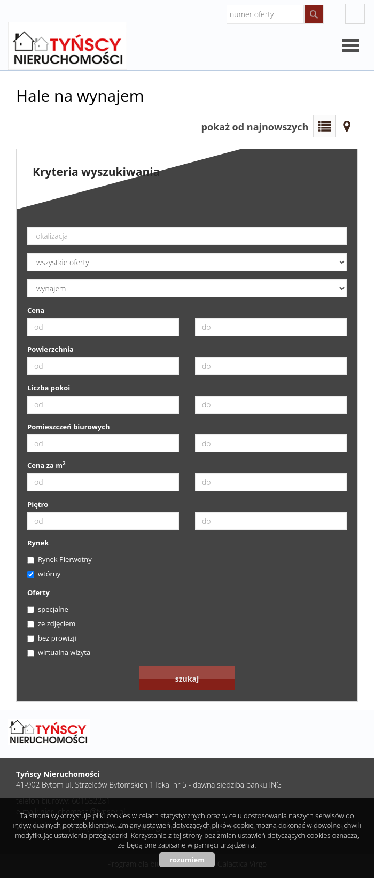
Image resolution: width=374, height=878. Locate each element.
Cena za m (46, 465)
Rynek (38, 543)
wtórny (43, 574)
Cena (35, 310)
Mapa (347, 126)
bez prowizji (51, 638)
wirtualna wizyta (58, 652)
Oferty (38, 592)
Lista (324, 126)
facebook (355, 14)
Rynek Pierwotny (59, 559)
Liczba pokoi (48, 387)
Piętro (37, 504)
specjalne (47, 609)
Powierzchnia (50, 349)
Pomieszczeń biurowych (68, 427)
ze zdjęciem (51, 623)
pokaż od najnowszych (255, 126)
